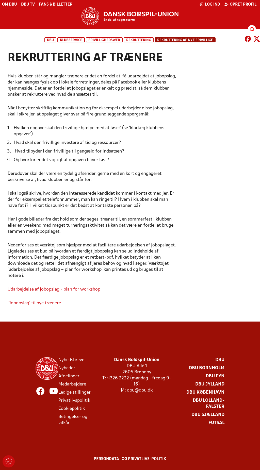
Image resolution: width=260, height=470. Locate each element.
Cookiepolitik (71, 409)
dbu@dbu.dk (140, 390)
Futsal (216, 423)
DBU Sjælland (207, 415)
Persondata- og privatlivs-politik (130, 459)
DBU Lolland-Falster (208, 403)
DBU (50, 40)
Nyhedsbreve (71, 360)
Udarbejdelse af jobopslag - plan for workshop (54, 289)
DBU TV (28, 4)
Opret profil (240, 4)
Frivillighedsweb (104, 40)
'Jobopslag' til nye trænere (34, 303)
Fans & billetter (55, 4)
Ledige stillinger (74, 392)
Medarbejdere (72, 384)
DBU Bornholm (206, 368)
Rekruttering (138, 40)
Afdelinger (68, 376)
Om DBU (9, 4)
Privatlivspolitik (74, 400)
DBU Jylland (209, 384)
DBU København (205, 392)
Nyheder (66, 368)
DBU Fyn (215, 376)
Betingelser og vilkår (72, 420)
